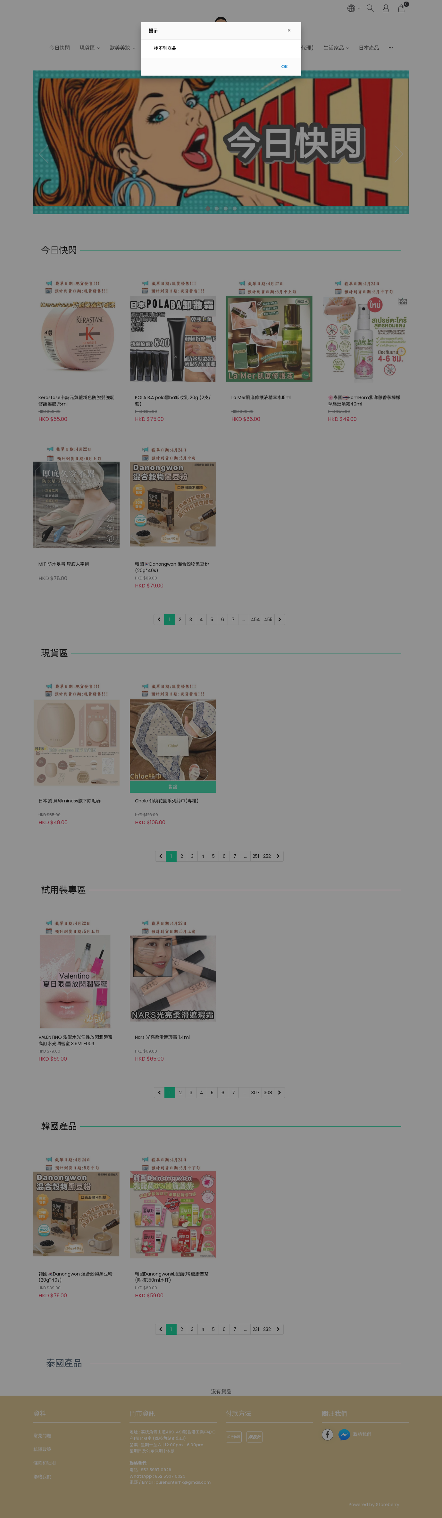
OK (284, 66)
